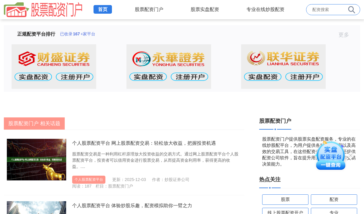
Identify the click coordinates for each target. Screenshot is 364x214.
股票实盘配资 (205, 9)
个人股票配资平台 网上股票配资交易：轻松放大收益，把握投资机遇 (144, 143)
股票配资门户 (149, 9)
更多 (346, 35)
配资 (334, 199)
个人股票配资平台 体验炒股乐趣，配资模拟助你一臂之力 (132, 205)
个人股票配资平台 (89, 179)
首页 (102, 9)
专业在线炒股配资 (265, 9)
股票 (285, 199)
